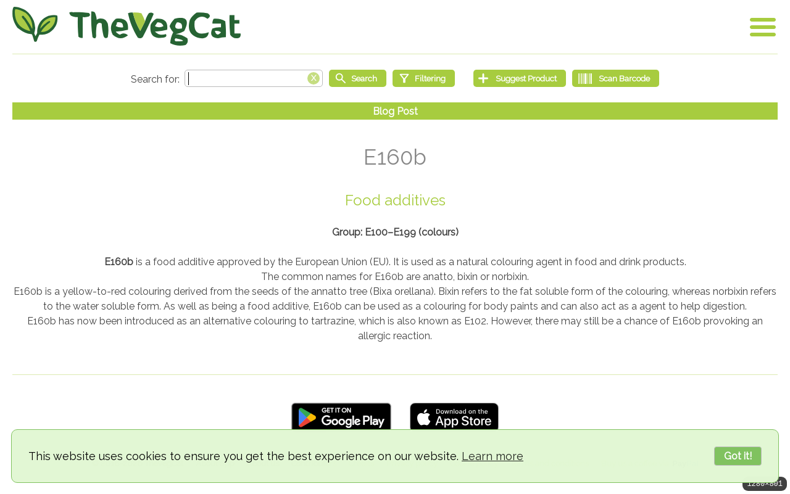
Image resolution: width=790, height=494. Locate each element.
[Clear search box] (313, 77)
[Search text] (254, 78)
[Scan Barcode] (615, 78)
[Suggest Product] (519, 78)
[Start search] (357, 78)
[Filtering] (424, 78)
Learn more (492, 456)
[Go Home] (126, 26)
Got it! (738, 456)
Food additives (395, 200)
